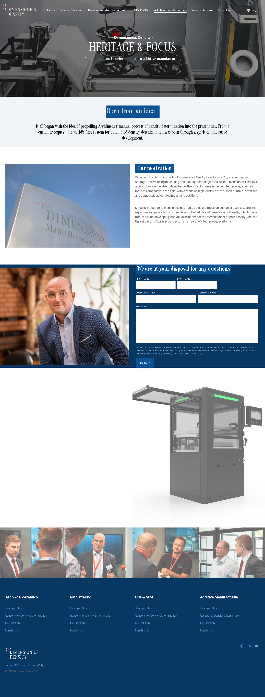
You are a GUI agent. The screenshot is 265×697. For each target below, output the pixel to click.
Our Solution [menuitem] (12, 623)
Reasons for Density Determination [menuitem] (26, 615)
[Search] (254, 10)
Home (51, 10)
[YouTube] (256, 646)
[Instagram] (242, 646)
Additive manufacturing (170, 10)
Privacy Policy (196, 353)
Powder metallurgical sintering (109, 10)
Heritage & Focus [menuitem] (15, 608)
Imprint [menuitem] (9, 665)
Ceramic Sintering (71, 10)
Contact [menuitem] (25, 665)
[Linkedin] (249, 646)
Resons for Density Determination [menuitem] (220, 615)
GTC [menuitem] (16, 665)
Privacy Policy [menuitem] (37, 665)
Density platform (203, 10)
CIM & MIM (142, 10)
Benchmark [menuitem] (12, 630)
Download (225, 10)
